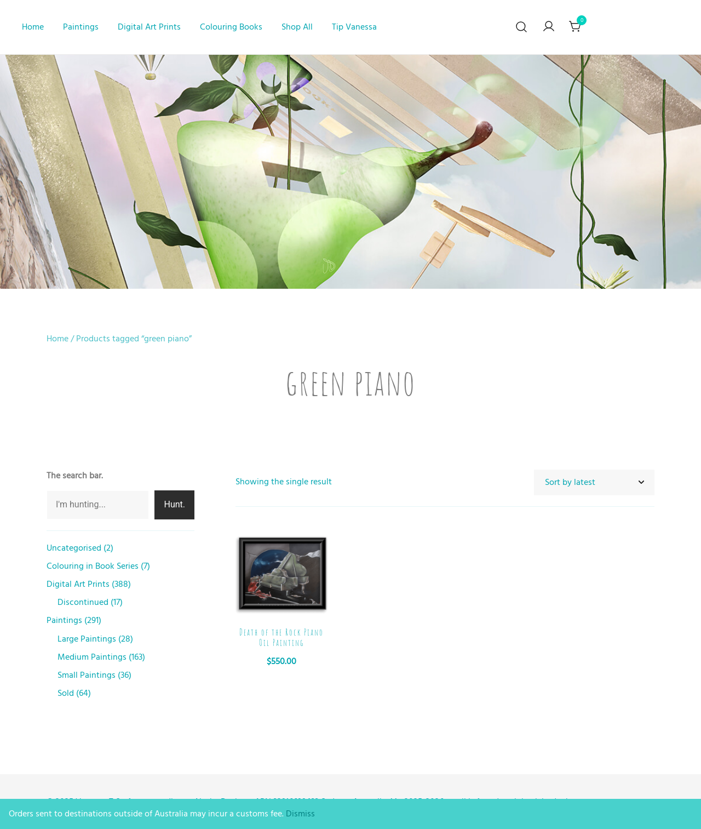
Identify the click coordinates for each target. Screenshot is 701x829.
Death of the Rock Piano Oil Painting (281, 637)
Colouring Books (231, 27)
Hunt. (174, 504)
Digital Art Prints (149, 27)
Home (33, 27)
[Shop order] (594, 482)
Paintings (81, 27)
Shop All (297, 27)
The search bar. (75, 476)
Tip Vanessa (354, 27)
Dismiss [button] (300, 814)
